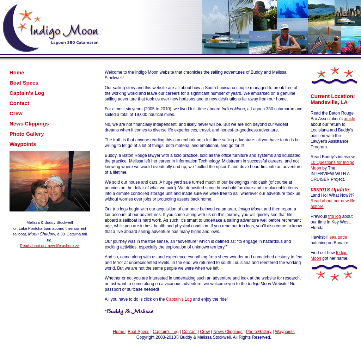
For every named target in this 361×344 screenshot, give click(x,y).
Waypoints (23, 144)
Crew (16, 113)
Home (17, 72)
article (349, 118)
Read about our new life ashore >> (50, 246)
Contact (19, 103)
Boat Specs (24, 83)
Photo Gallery (27, 134)
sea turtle (338, 237)
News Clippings (29, 124)
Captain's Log (27, 93)
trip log (334, 216)
